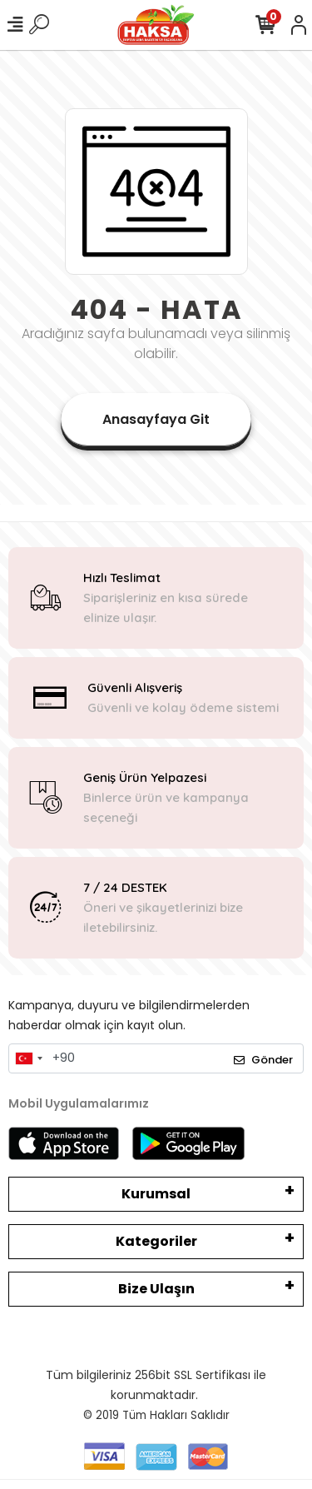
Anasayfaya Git (156, 419)
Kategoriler (156, 1241)
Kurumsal (156, 1193)
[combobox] (28, 1058)
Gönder (263, 1060)
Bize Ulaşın (156, 1288)
